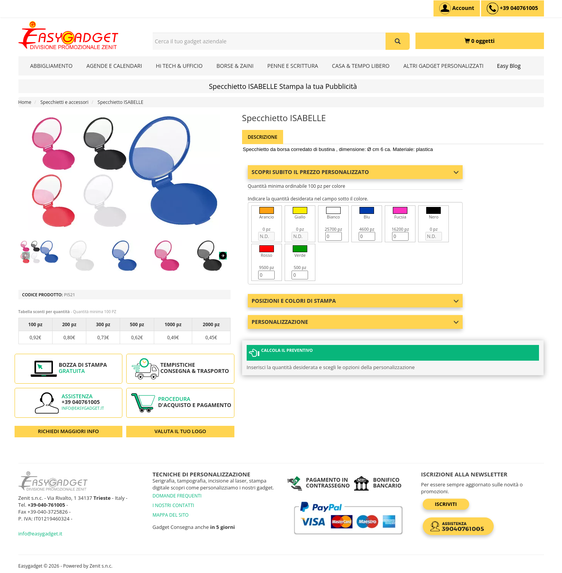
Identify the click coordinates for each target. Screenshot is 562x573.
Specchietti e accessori (64, 102)
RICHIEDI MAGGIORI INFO (68, 431)
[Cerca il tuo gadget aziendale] (398, 41)
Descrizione (262, 137)
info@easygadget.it (83, 408)
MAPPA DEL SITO (171, 515)
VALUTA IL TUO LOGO (180, 431)
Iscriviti (446, 504)
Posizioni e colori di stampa (355, 300)
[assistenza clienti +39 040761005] (512, 8)
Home (24, 102)
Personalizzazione (355, 321)
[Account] (456, 8)
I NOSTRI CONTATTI (173, 505)
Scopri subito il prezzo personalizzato (355, 172)
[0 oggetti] (479, 41)
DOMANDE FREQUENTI (177, 496)
